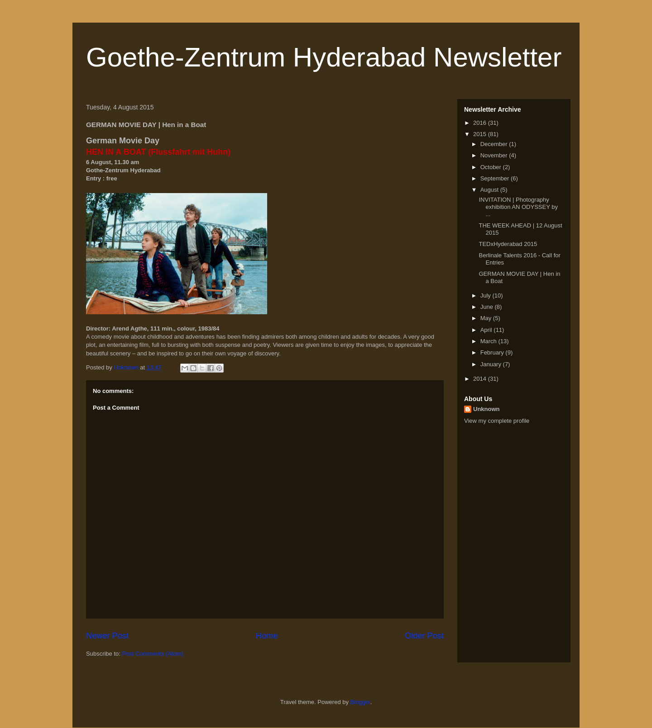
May (486, 318)
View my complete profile (496, 420)
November (494, 155)
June (487, 306)
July (486, 295)
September (495, 178)
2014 (480, 378)
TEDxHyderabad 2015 (508, 244)
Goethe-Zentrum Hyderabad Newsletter (323, 57)
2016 (480, 122)
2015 (480, 134)
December (494, 144)
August (490, 189)
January (491, 364)
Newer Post (107, 635)
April (487, 329)
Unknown (486, 409)
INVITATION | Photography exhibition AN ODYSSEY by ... (518, 206)
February (493, 352)
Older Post (424, 635)
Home (267, 635)
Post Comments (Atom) (152, 653)
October (491, 167)
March (489, 341)
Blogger (360, 702)
